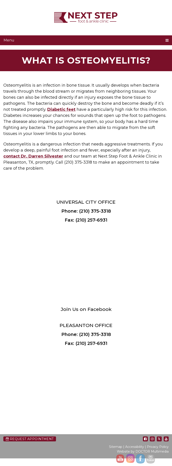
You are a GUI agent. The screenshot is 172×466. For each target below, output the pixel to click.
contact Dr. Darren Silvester (33, 156)
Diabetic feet (61, 109)
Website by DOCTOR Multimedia (143, 451)
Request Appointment (30, 439)
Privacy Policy (158, 447)
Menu (9, 40)
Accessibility (134, 447)
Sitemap (115, 447)
